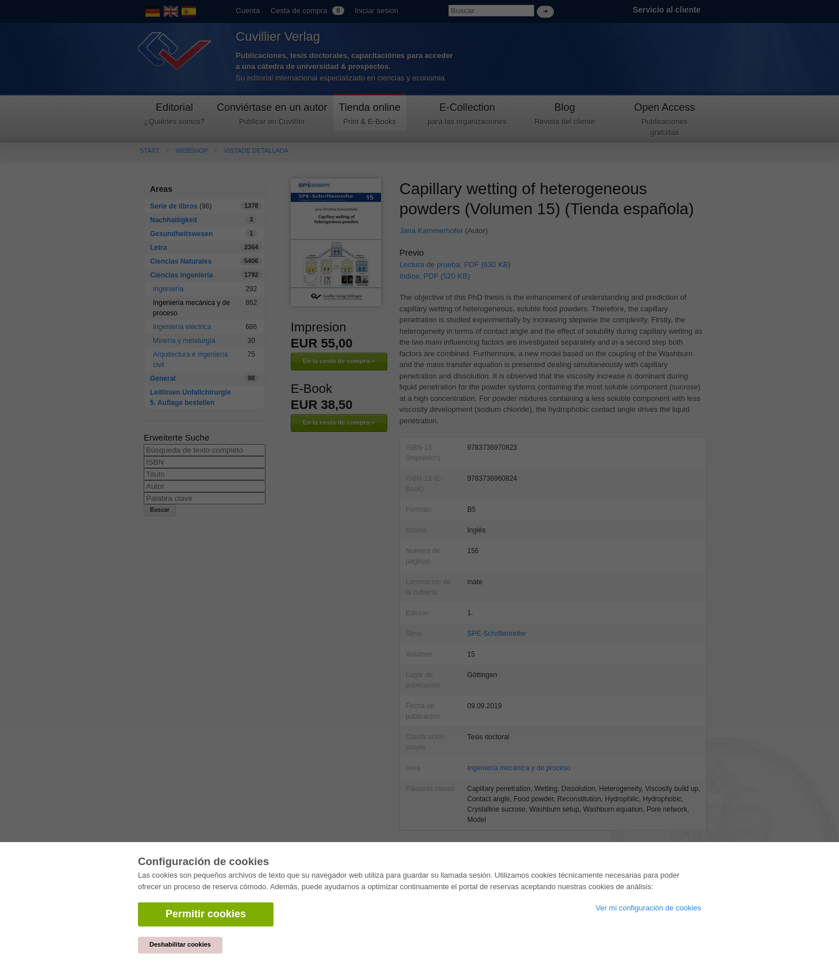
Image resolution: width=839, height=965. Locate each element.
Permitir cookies (206, 914)
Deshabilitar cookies (180, 944)
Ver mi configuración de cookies (648, 908)
